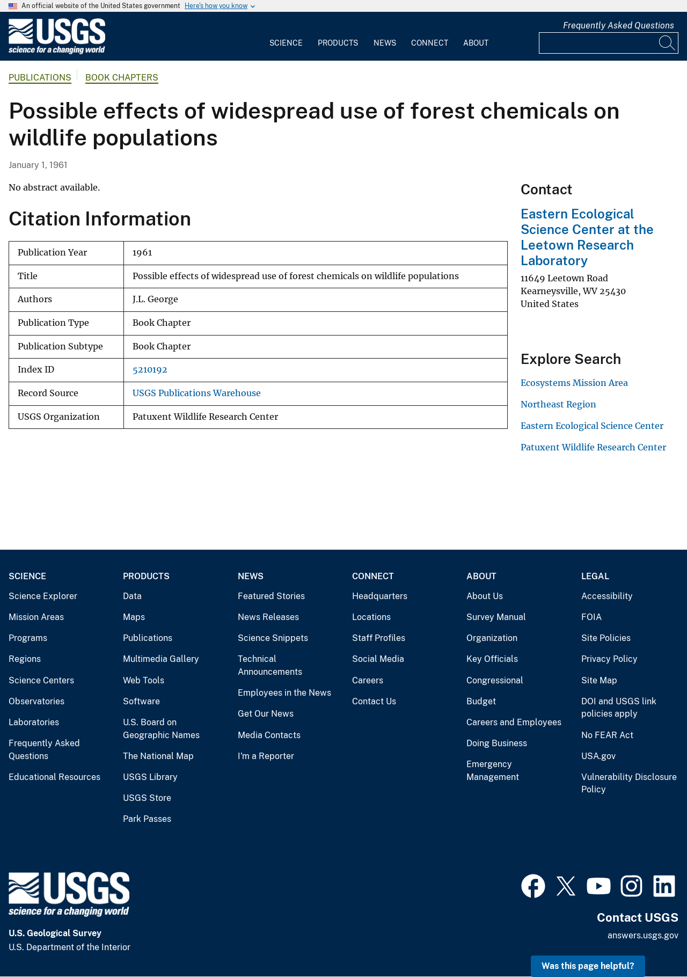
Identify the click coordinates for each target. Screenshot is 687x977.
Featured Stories (271, 596)
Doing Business (496, 743)
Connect (429, 43)
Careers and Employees (513, 722)
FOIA (591, 617)
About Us (484, 596)
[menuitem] (286, 36)
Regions (25, 659)
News (385, 43)
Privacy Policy (609, 659)
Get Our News (266, 714)
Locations (371, 617)
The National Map (158, 756)
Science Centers (41, 680)
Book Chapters (121, 77)
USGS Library (150, 777)
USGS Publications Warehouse (197, 393)
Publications (40, 77)
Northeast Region (558, 404)
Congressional (494, 680)
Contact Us (374, 701)
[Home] (57, 52)
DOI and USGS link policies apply (618, 707)
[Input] (608, 43)
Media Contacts (269, 735)
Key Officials (492, 659)
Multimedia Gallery (161, 659)
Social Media (378, 659)
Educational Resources (54, 777)
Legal (595, 576)
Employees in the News (284, 693)
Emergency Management (492, 770)
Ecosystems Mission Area (574, 382)
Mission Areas (36, 617)
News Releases (268, 617)
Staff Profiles (378, 638)
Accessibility (607, 596)
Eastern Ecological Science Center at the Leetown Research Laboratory (587, 236)
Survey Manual (496, 617)
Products (338, 43)
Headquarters (379, 596)
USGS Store (147, 798)
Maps (134, 617)
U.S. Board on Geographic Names (161, 728)
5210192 (150, 369)
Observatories (36, 701)
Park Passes (147, 819)
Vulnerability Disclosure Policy (629, 783)
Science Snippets (273, 638)
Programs (28, 638)
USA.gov (598, 756)
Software (141, 701)
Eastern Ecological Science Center (592, 425)
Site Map (599, 680)
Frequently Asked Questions (618, 25)
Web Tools (143, 680)
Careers (367, 680)
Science (286, 43)
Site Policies (606, 638)
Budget (481, 701)
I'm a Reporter (266, 756)
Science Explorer (43, 596)
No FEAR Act (607, 735)
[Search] (667, 43)
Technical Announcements (270, 665)
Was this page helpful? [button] (588, 966)
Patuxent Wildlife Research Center (593, 447)
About (475, 43)
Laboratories (34, 722)
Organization (491, 638)
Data (132, 596)
